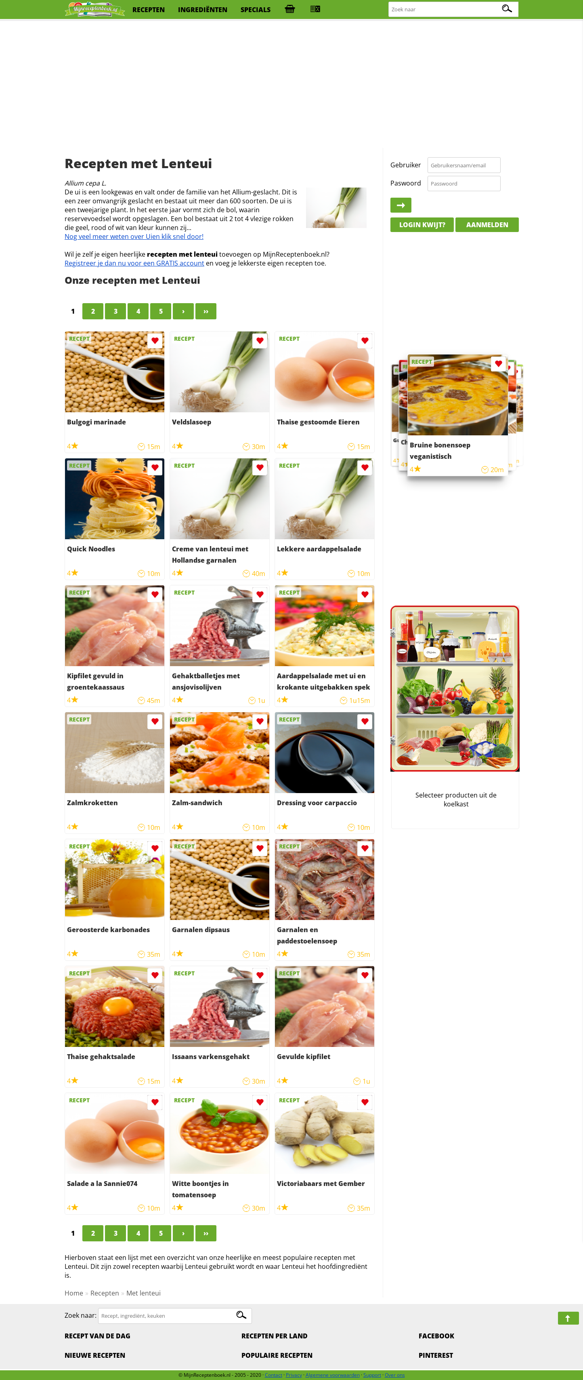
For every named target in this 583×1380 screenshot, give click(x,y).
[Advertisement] (291, 84)
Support (372, 1375)
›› (205, 311)
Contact (273, 1375)
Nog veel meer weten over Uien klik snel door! (134, 236)
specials (256, 9)
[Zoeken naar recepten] (453, 9)
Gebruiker (405, 164)
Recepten (104, 1293)
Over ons (395, 1375)
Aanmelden (487, 224)
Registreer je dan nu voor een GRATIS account (134, 263)
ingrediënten (202, 9)
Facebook (436, 1335)
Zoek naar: (80, 1315)
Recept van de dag (97, 1335)
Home (74, 1293)
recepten (148, 9)
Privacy (294, 1375)
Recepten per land (274, 1335)
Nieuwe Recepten (95, 1355)
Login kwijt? (422, 224)
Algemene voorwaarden (333, 1375)
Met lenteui (143, 1293)
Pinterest (436, 1355)
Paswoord (405, 183)
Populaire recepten (276, 1355)
